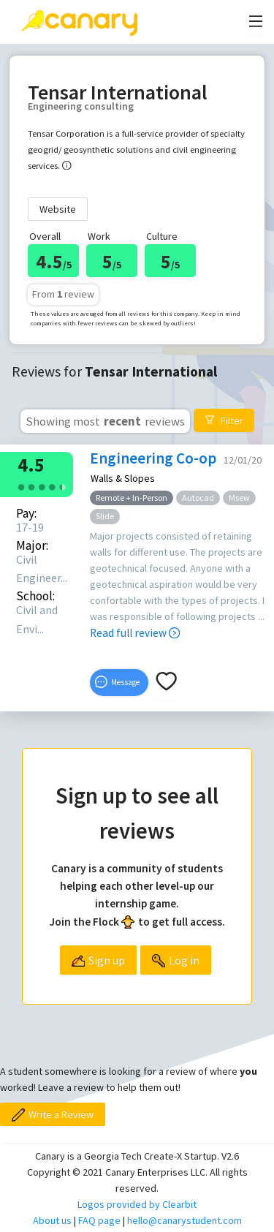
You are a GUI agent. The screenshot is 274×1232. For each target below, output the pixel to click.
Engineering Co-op (153, 458)
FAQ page (99, 1220)
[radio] (21, 486)
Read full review (135, 633)
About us (52, 1220)
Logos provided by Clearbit (137, 1204)
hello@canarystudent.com (184, 1220)
